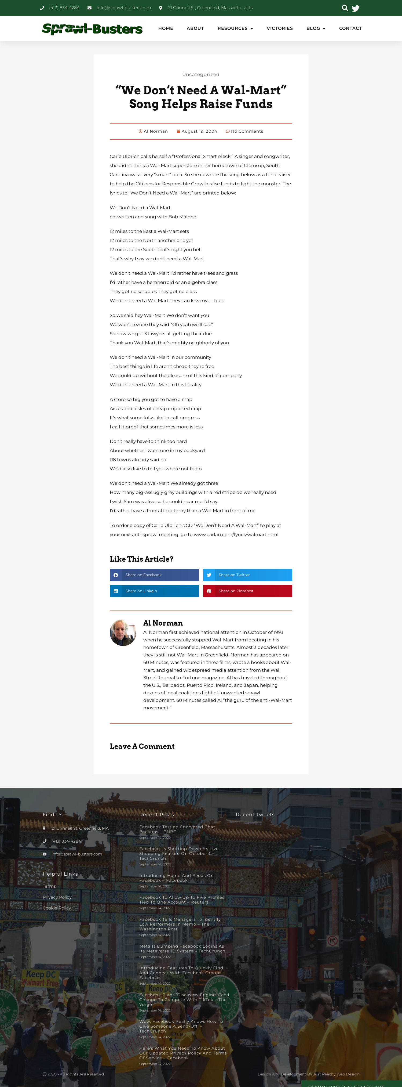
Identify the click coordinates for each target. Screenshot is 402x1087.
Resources (235, 28)
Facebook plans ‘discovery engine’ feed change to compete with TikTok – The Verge (184, 999)
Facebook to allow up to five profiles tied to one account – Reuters (181, 899)
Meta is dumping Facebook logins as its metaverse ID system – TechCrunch (182, 948)
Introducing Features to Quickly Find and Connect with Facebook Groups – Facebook (182, 972)
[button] (345, 8)
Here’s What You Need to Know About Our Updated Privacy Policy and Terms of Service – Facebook (183, 1052)
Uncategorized (201, 74)
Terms (49, 886)
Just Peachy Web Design (336, 1073)
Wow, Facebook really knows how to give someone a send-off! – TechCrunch (181, 1026)
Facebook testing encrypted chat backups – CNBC (177, 829)
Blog (316, 28)
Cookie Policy (57, 907)
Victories (280, 28)
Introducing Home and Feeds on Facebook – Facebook (176, 878)
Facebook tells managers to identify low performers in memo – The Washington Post (180, 923)
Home (165, 28)
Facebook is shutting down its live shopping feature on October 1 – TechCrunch (179, 853)
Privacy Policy (57, 897)
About (195, 28)
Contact (350, 28)
